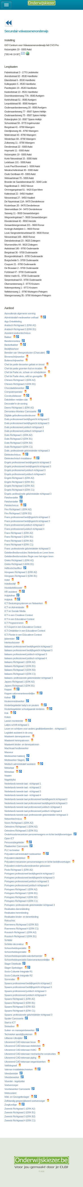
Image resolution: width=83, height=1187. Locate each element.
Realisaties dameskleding (17, 909)
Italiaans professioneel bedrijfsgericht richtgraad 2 (28, 646)
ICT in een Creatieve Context (18, 615)
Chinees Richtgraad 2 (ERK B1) (20, 384)
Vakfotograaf (10, 1065)
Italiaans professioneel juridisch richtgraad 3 (25, 654)
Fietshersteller (11, 497)
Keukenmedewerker (14, 701)
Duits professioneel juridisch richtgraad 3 (24, 427)
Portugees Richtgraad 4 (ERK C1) (21, 901)
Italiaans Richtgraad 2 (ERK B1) (20, 666)
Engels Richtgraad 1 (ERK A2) (19, 478)
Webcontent (10, 1093)
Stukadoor (9, 1026)
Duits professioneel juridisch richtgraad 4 (24, 431)
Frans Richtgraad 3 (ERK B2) (19, 540)
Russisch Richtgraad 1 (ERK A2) (20, 932)
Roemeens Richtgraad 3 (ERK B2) (21, 924)
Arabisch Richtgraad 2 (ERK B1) (20, 329)
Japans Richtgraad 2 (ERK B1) (19, 685)
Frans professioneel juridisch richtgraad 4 (24, 529)
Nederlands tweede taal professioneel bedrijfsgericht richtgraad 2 (36, 799)
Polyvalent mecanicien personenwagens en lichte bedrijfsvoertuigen (37, 861)
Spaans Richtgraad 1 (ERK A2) (19, 999)
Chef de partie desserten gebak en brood (24, 364)
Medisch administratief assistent (20, 764)
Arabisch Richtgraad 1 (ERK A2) (20, 325)
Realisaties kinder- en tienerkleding (21, 916)
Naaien (8, 775)
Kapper (8, 689)
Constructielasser (13, 395)
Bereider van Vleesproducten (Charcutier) (25, 352)
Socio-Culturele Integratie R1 (18, 971)
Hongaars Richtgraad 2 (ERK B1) (21, 576)
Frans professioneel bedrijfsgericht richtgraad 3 (27, 521)
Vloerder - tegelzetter (14, 1081)
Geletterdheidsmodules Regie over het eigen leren (29, 556)
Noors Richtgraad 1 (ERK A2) (19, 822)
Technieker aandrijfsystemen (18, 1034)
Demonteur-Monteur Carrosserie (20, 411)
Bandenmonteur (12, 341)
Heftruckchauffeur (13, 568)
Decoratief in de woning (16, 403)
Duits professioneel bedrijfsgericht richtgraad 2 (27, 419)
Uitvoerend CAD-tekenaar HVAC (20, 1050)
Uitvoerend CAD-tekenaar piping (20, 1057)
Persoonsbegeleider (14, 842)
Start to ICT (10, 1022)
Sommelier (10, 979)
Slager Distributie (12, 963)
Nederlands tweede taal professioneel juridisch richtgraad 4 (33, 811)
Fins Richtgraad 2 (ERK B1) (18, 513)
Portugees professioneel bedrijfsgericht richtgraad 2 (29, 873)
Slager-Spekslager (13, 967)
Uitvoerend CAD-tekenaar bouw (20, 1042)
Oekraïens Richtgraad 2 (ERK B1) (21, 830)
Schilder (8, 940)
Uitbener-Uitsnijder (13, 1038)
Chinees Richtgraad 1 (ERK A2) (20, 380)
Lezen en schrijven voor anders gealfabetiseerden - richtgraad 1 (35, 728)
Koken (7, 717)
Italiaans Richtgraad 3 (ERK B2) (20, 670)
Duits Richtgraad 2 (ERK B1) (18, 438)
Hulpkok (8, 599)
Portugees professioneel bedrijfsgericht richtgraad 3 (29, 877)
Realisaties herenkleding (16, 912)
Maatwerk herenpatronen (17, 740)
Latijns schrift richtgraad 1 (17, 725)
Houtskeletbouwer (13, 587)
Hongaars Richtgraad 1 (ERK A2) (21, 572)
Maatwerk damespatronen (17, 736)
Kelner (7, 697)
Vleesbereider (11, 1073)
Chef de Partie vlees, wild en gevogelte (23, 376)
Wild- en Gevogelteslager (17, 1097)
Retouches (10, 920)
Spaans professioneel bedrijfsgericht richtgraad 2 (28, 983)
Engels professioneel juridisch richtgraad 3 (25, 470)
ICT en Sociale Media (15, 611)
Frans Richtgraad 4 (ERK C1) (19, 544)
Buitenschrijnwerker (14, 360)
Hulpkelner (9, 595)
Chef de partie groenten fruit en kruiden (23, 368)
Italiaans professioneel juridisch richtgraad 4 (25, 658)
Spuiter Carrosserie (14, 1018)
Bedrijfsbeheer (11, 349)
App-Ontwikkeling (13, 321)
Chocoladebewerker (14, 388)
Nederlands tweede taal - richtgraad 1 (23, 783)
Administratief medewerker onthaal (21, 317)
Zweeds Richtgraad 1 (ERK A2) (20, 1108)
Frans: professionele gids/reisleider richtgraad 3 (27, 548)
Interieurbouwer (12, 642)
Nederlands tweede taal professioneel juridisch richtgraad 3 (33, 807)
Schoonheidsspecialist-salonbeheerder (23, 956)
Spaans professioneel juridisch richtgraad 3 (25, 991)
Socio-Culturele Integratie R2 (18, 975)
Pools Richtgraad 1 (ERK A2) (18, 869)
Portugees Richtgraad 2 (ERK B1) (21, 893)
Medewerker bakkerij (14, 756)
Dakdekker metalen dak (16, 399)
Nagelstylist (10, 779)
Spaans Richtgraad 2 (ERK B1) (20, 1003)
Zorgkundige (10, 1104)
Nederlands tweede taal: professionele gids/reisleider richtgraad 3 (36, 814)
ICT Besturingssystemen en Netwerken (23, 603)
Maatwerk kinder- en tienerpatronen (22, 744)
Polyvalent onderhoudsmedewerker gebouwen (27, 865)
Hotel (7, 580)
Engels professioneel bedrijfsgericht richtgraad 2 (28, 462)
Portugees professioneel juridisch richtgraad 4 (26, 885)
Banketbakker (11, 344)
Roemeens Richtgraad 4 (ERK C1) (21, 928)
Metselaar (9, 767)
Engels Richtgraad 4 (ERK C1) (19, 489)
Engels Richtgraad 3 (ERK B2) (19, 485)
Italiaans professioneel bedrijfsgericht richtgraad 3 (28, 650)
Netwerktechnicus (13, 818)
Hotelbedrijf (10, 583)
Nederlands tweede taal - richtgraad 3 (23, 791)
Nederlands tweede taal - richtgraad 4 (23, 795)
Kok (6, 713)
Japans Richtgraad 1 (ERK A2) (19, 681)
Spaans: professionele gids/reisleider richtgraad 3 (28, 1014)
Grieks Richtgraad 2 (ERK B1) (19, 564)
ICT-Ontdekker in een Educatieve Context (25, 630)
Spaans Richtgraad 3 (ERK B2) (20, 1006)
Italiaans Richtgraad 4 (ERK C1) (20, 674)
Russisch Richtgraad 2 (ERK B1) (20, 936)
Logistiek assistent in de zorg (18, 732)
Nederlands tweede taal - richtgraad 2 (23, 787)
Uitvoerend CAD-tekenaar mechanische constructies (30, 1054)
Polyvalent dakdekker (15, 858)
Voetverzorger (11, 1085)
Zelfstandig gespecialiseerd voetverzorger (25, 1101)
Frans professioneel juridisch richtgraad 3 (24, 525)
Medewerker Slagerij (14, 760)
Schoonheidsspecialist (15, 948)
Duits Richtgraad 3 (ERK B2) (18, 442)
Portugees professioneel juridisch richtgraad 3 (26, 881)
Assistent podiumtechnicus (17, 333)
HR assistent (10, 591)
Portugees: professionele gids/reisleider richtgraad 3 (29, 905)
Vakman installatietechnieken (18, 1069)
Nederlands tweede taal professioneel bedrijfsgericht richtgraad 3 (36, 803)
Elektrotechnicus (12, 454)
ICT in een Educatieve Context (19, 619)
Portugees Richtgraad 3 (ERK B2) (21, 897)
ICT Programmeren (14, 623)
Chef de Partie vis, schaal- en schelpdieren (25, 372)
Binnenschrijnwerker (14, 356)
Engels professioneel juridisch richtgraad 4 (25, 474)
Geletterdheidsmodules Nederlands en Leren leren (29, 552)
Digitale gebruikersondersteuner (20, 415)
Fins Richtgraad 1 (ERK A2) (18, 509)
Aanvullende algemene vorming (20, 313)
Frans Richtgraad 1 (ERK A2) (19, 533)
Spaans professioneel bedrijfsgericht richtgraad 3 (28, 987)
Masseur (9, 752)
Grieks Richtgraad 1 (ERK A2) (19, 560)
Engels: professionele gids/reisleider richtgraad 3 (28, 493)
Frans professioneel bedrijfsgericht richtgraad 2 (27, 517)
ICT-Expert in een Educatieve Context (23, 627)
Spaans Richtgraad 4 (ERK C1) (20, 1010)
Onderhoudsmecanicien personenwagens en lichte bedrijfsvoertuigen (38, 834)
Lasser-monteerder (14, 721)
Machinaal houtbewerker (16, 748)
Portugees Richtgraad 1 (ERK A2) (21, 889)
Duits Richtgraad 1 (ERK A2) (18, 435)
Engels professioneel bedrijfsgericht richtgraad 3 (28, 466)
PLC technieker (12, 850)
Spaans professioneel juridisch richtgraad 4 (25, 995)
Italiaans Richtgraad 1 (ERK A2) (20, 662)
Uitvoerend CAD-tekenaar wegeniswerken (25, 1061)
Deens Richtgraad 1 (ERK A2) (19, 407)
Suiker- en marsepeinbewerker (19, 1030)
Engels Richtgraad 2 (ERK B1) (19, 482)
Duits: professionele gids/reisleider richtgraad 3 (27, 450)
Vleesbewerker (12, 1077)
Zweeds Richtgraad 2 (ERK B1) (20, 1112)
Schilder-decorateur (14, 944)
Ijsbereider (9, 638)
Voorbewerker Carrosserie (17, 1089)
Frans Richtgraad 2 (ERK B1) (19, 536)
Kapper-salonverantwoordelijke (19, 693)
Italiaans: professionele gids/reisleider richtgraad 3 (28, 678)
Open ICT (9, 838)
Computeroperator (13, 391)
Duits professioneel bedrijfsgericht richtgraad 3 (27, 423)
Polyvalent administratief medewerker (22, 854)
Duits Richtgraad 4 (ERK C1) (18, 446)
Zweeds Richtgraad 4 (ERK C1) (20, 1120)
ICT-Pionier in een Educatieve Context (23, 634)
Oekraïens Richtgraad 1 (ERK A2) (21, 826)
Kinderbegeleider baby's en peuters (21, 705)
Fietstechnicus (11, 505)
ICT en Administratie (14, 607)
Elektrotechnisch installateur (18, 458)
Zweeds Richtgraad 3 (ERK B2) (20, 1116)
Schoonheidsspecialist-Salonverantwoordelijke (27, 959)
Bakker (8, 337)
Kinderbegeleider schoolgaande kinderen (24, 709)
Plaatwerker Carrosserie (16, 846)
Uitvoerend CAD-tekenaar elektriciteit (22, 1046)
